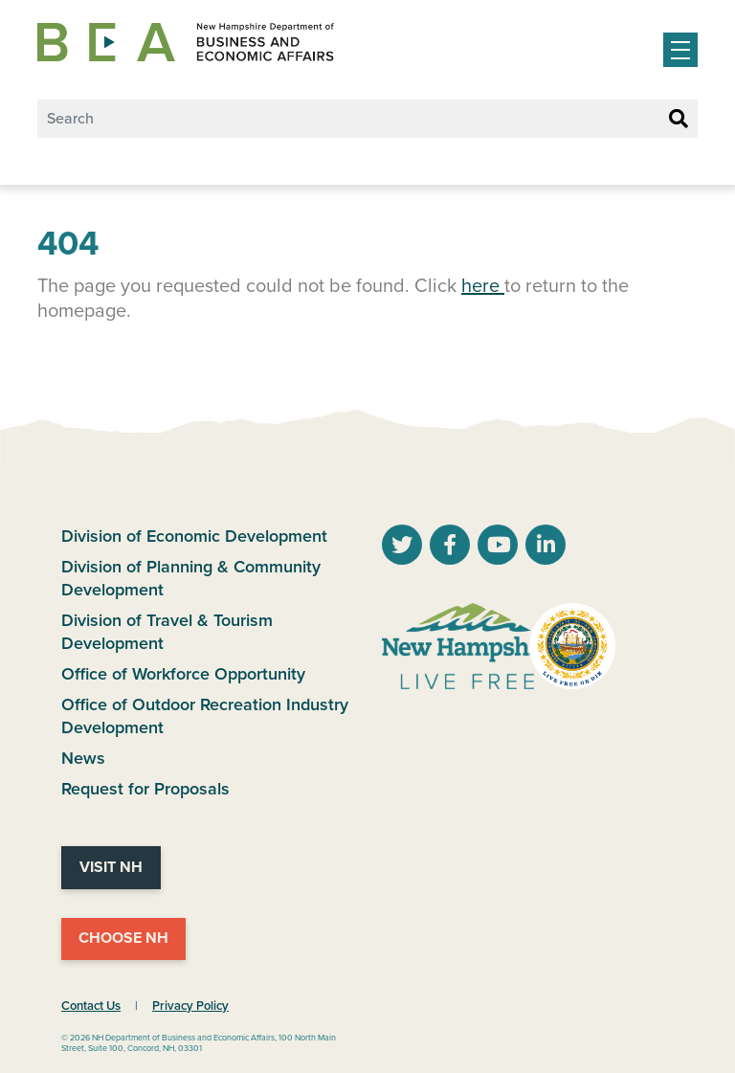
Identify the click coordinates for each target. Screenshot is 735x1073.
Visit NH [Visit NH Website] (111, 867)
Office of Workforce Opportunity (183, 673)
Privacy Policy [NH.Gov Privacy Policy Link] (190, 1006)
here (482, 286)
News (83, 758)
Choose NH (123, 938)
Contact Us (91, 1006)
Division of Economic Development (194, 536)
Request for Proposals (145, 788)
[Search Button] (678, 119)
